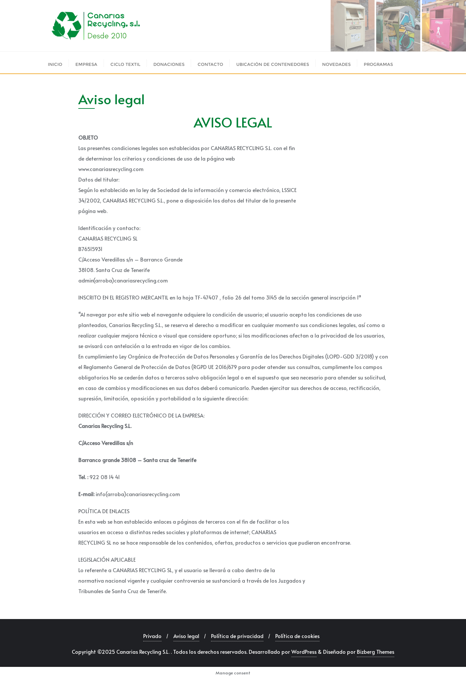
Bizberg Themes (375, 651)
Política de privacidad (237, 635)
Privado (152, 635)
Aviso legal (186, 635)
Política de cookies (297, 635)
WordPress (304, 651)
